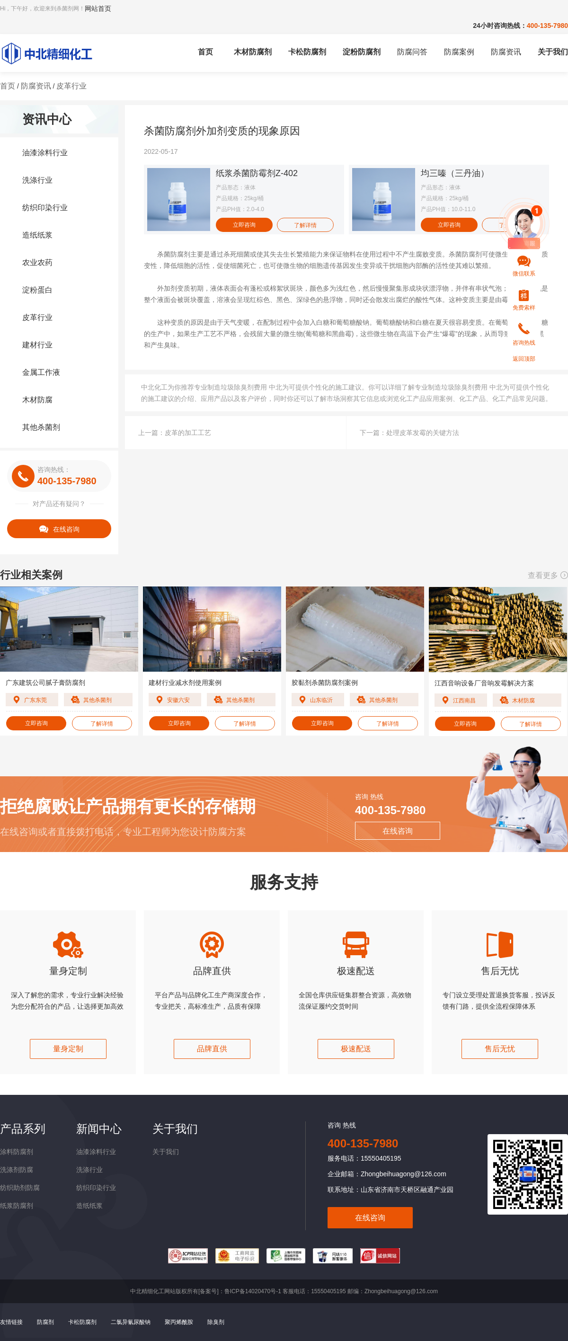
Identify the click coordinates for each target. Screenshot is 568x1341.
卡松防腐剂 (307, 52)
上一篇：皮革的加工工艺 (174, 432)
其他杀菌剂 (41, 427)
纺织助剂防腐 (20, 1187)
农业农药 (37, 262)
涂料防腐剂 (16, 1151)
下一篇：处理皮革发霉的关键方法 (409, 432)
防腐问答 (412, 52)
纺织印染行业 (45, 208)
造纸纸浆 (37, 235)
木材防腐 (37, 400)
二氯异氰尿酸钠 (131, 1322)
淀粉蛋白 (37, 290)
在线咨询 (59, 529)
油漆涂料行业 (45, 153)
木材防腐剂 (253, 52)
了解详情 (305, 225)
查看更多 (548, 575)
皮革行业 (71, 86)
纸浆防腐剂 (16, 1205)
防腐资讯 (506, 52)
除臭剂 (215, 1322)
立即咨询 (244, 225)
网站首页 (98, 8)
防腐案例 (459, 52)
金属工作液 (41, 372)
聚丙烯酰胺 (179, 1322)
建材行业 (37, 345)
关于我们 (553, 52)
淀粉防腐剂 (362, 52)
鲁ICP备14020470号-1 (252, 1291)
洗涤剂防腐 (16, 1169)
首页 (205, 52)
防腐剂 (45, 1322)
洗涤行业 (37, 180)
